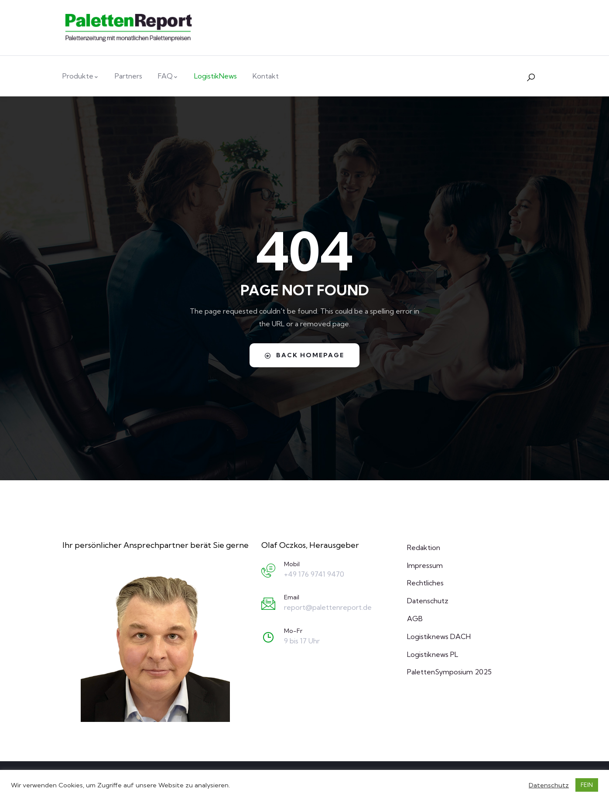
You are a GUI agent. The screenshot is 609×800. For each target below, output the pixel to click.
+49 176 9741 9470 (314, 574)
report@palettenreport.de (328, 607)
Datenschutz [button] (549, 785)
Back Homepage (304, 355)
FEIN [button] (587, 784)
